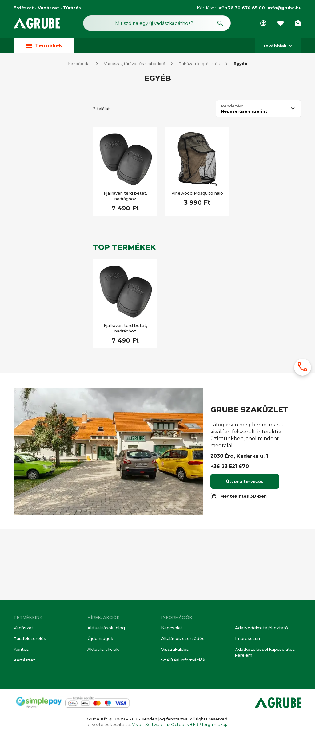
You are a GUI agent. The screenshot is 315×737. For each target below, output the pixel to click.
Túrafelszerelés (30, 639)
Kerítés (21, 649)
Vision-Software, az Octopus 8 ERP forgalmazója (180, 724)
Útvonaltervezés (244, 552)
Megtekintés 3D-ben (238, 567)
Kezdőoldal (79, 65)
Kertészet (24, 660)
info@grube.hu (284, 7)
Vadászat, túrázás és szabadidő (134, 65)
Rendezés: (232, 108)
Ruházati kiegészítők (199, 65)
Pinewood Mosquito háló (197, 194)
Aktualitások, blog (106, 628)
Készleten (36, 252)
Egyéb (240, 65)
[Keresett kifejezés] (49, 234)
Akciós (33, 267)
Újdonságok (99, 639)
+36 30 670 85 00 (245, 7)
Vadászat (23, 628)
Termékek (43, 47)
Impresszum (248, 639)
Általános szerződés (182, 639)
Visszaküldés (174, 649)
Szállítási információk (183, 660)
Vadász (34, 116)
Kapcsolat (171, 628)
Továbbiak (278, 47)
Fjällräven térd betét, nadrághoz (125, 197)
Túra (30, 422)
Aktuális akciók (102, 649)
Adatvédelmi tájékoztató (261, 628)
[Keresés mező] (157, 24)
